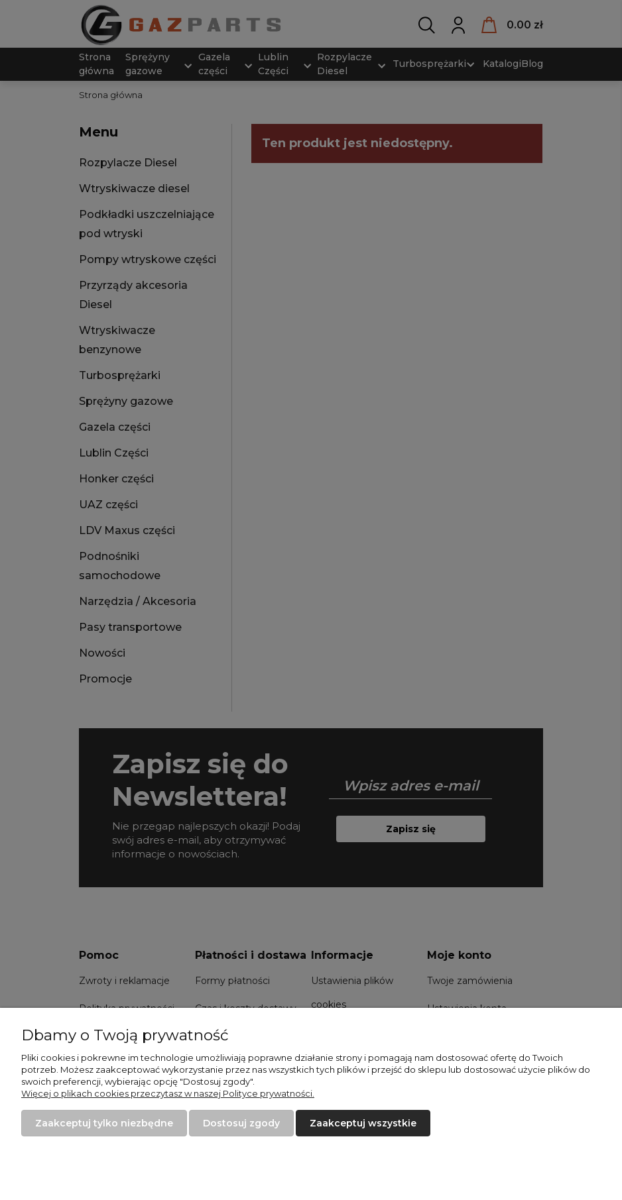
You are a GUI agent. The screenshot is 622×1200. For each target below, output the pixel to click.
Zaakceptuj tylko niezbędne (104, 1123)
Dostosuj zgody (241, 1123)
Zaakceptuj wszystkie (363, 1123)
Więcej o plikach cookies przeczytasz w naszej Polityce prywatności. (167, 1093)
